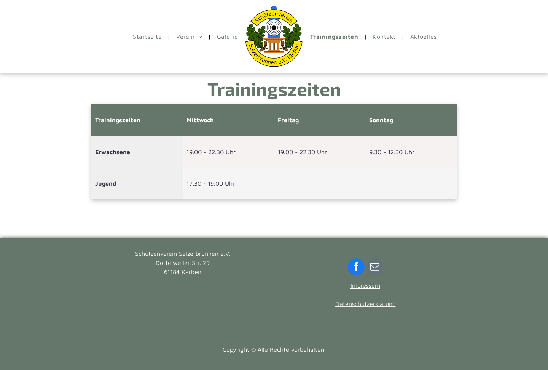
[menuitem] (148, 36)
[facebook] (356, 267)
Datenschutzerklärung (365, 303)
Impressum (365, 285)
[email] (374, 267)
